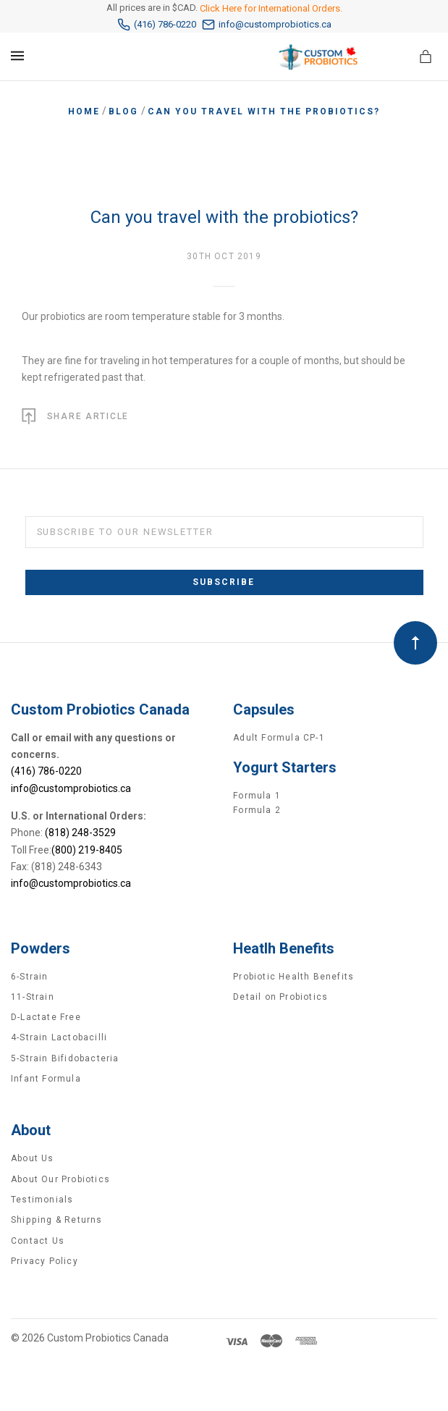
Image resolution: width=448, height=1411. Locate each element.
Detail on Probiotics (280, 997)
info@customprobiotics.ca (266, 24)
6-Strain (29, 977)
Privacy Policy (44, 1261)
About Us (32, 1158)
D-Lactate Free (46, 1017)
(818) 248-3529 (80, 832)
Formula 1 (257, 796)
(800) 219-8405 (86, 850)
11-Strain (32, 997)
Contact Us (37, 1241)
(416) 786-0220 (156, 24)
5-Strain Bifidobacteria (65, 1058)
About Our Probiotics (60, 1179)
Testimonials (42, 1200)
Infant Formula (46, 1079)
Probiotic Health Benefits (293, 977)
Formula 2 (257, 810)
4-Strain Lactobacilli (59, 1037)
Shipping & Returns (57, 1220)
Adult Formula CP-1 (279, 738)
